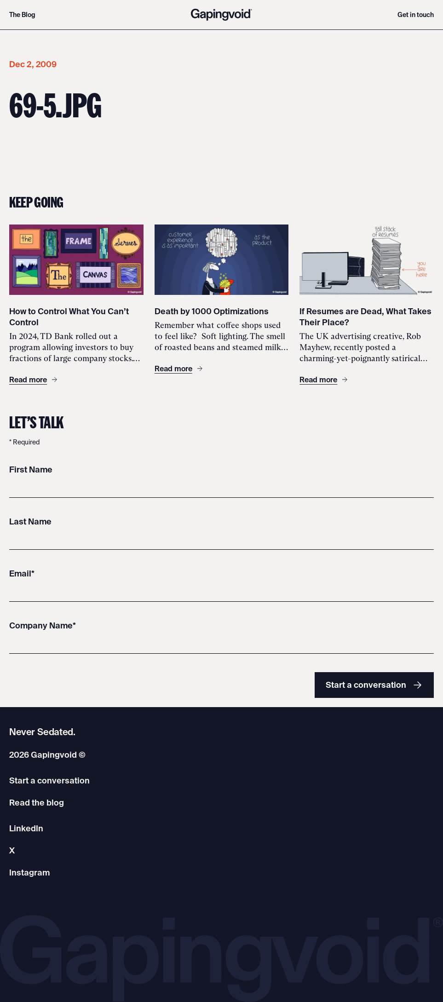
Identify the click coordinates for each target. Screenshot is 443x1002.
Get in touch (415, 14)
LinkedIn (26, 828)
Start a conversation (374, 685)
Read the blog (36, 802)
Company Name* (42, 625)
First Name (30, 469)
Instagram (29, 872)
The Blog (22, 14)
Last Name (30, 521)
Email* (22, 573)
